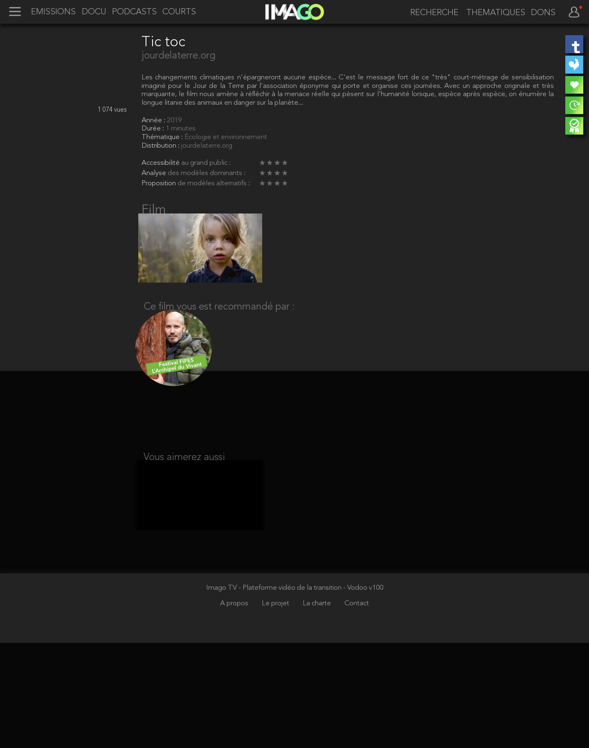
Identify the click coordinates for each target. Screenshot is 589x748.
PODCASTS (134, 12)
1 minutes (181, 128)
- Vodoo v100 (363, 693)
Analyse (155, 173)
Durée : (154, 128)
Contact (356, 708)
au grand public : (206, 162)
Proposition (160, 183)
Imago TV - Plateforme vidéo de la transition (274, 693)
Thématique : (163, 137)
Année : (154, 120)
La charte (318, 708)
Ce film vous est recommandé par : (219, 316)
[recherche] (431, 13)
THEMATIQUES (495, 13)
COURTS (179, 12)
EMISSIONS (53, 12)
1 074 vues (112, 110)
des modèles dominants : (206, 173)
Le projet (276, 708)
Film (154, 210)
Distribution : (161, 145)
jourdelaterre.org (179, 56)
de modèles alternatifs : (214, 183)
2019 (174, 120)
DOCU (94, 12)
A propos (235, 708)
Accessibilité (161, 162)
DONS (543, 13)
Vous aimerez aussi (184, 473)
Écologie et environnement (225, 137)
